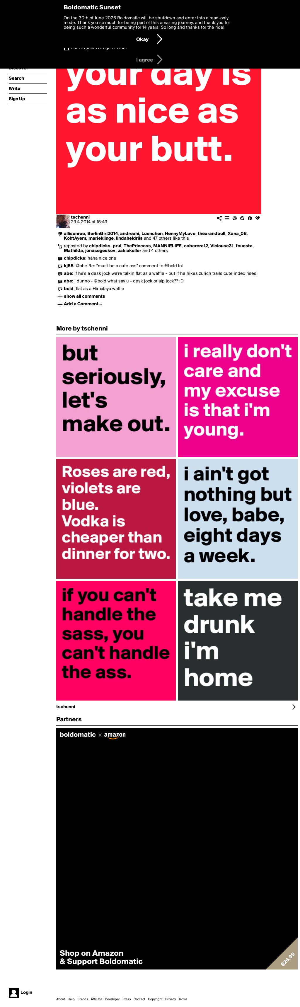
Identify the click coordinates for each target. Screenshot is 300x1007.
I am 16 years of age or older (99, 48)
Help (71, 999)
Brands (82, 999)
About (60, 999)
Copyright (155, 999)
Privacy (170, 999)
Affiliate (96, 999)
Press (126, 999)
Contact (139, 999)
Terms (183, 999)
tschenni (80, 217)
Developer (112, 999)
